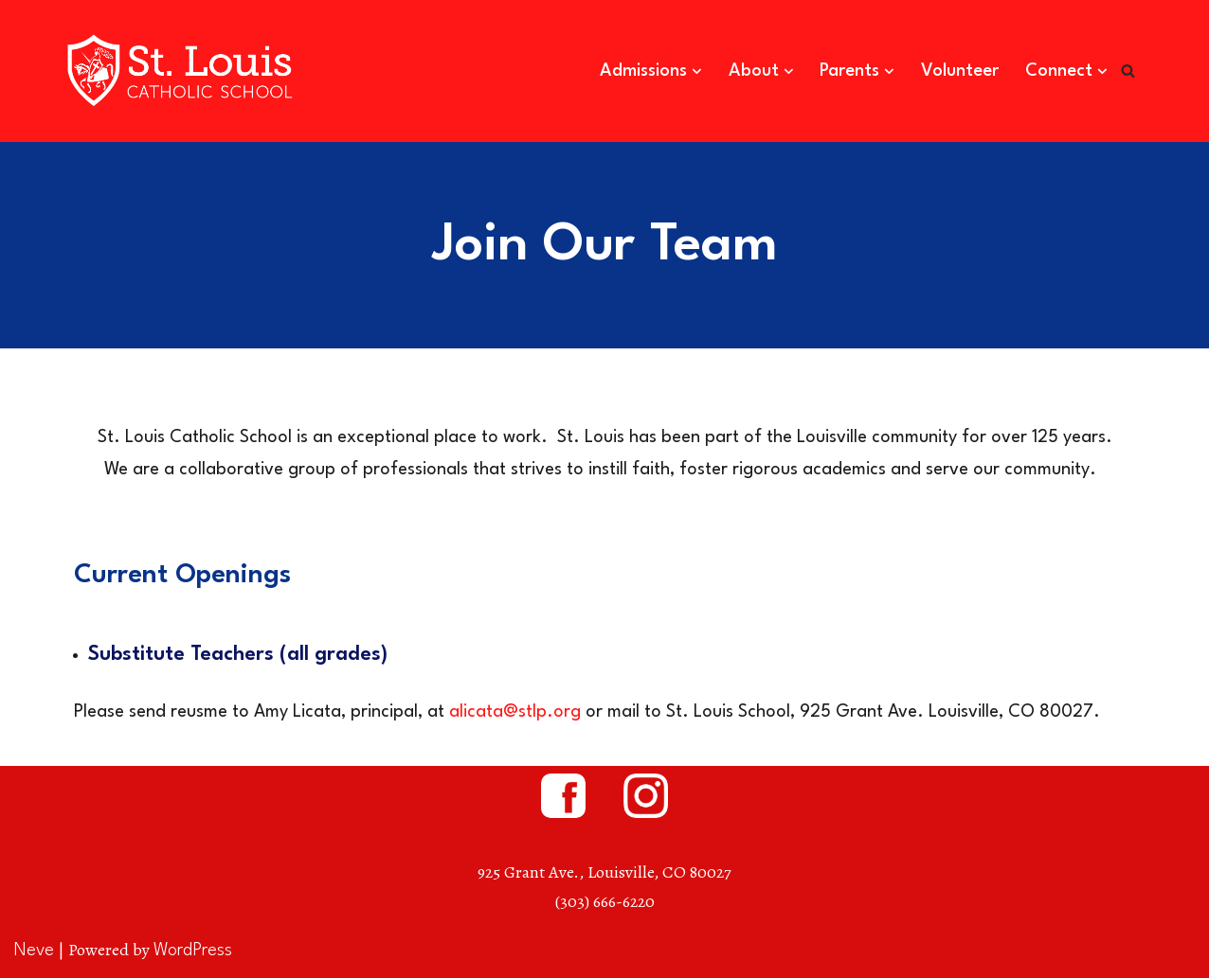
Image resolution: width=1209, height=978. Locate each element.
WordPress (192, 950)
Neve (34, 950)
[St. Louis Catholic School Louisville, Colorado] (182, 71)
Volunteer (960, 71)
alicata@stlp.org (515, 711)
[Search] (1128, 70)
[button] (697, 71)
